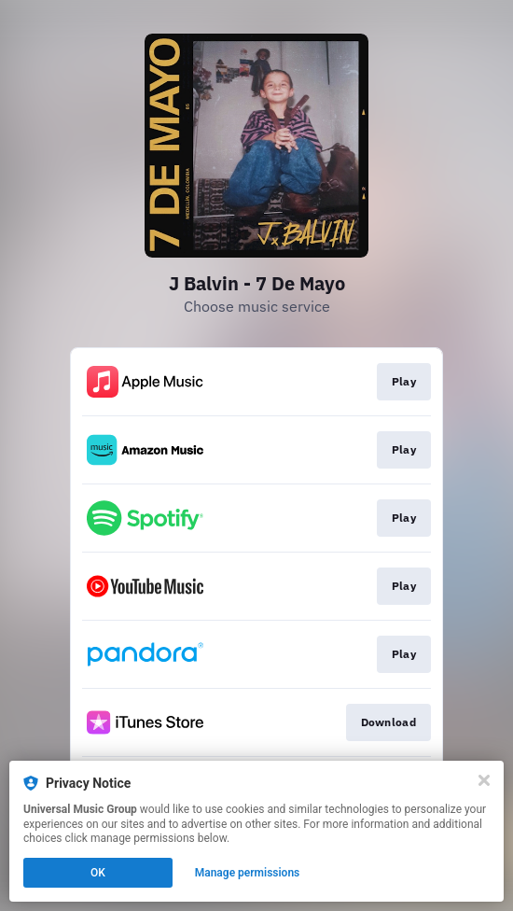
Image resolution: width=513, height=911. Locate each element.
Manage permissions (247, 872)
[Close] (484, 780)
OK (97, 872)
